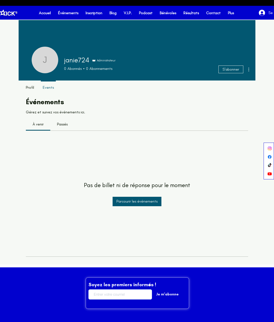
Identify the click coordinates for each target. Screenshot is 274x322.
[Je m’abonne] (167, 294)
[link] (38, 124)
